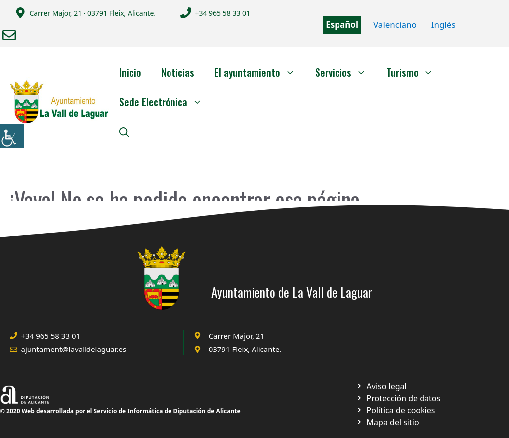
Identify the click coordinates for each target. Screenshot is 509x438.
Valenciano (395, 24)
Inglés (443, 24)
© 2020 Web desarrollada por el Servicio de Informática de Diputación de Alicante (120, 411)
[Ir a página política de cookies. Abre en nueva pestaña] (398, 398)
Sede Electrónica (165, 102)
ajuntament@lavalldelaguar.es (74, 349)
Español (342, 24)
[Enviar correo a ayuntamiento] (9, 35)
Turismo (414, 72)
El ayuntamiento (259, 72)
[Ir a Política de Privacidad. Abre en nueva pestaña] (381, 386)
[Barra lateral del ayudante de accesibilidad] (12, 136)
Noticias (177, 72)
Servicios (345, 72)
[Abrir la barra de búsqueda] (124, 132)
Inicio (130, 72)
